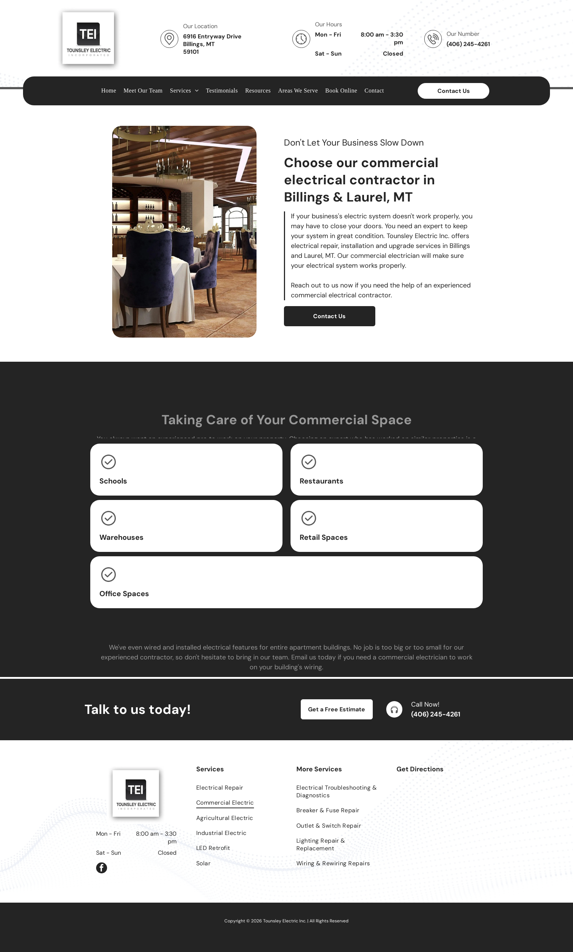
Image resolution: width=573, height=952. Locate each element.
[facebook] (101, 868)
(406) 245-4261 (435, 714)
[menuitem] (109, 91)
